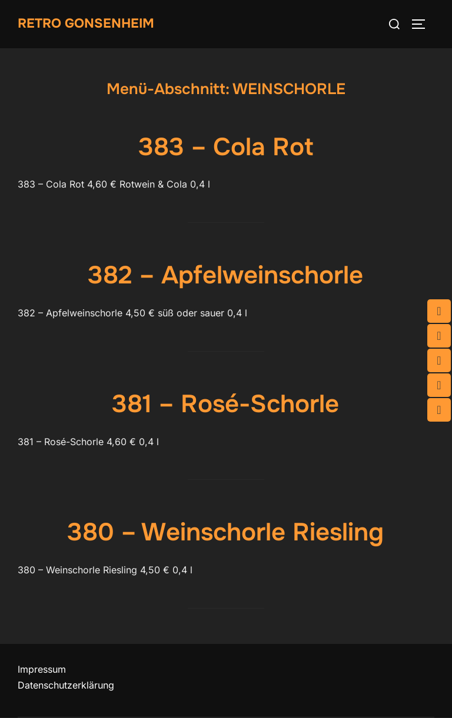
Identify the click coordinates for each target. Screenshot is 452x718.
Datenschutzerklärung (66, 685)
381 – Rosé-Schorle (225, 404)
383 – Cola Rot (225, 147)
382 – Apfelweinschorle (225, 275)
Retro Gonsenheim (86, 23)
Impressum (42, 669)
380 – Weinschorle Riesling (225, 532)
